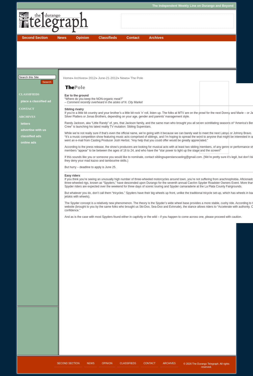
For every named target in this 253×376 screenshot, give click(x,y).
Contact (132, 38)
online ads (28, 142)
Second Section (35, 38)
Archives (156, 38)
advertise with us (33, 130)
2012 (92, 78)
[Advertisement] (126, 54)
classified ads (31, 136)
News (61, 38)
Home (67, 78)
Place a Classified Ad (36, 101)
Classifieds (108, 38)
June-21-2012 (107, 78)
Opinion (82, 38)
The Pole (136, 78)
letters (25, 123)
